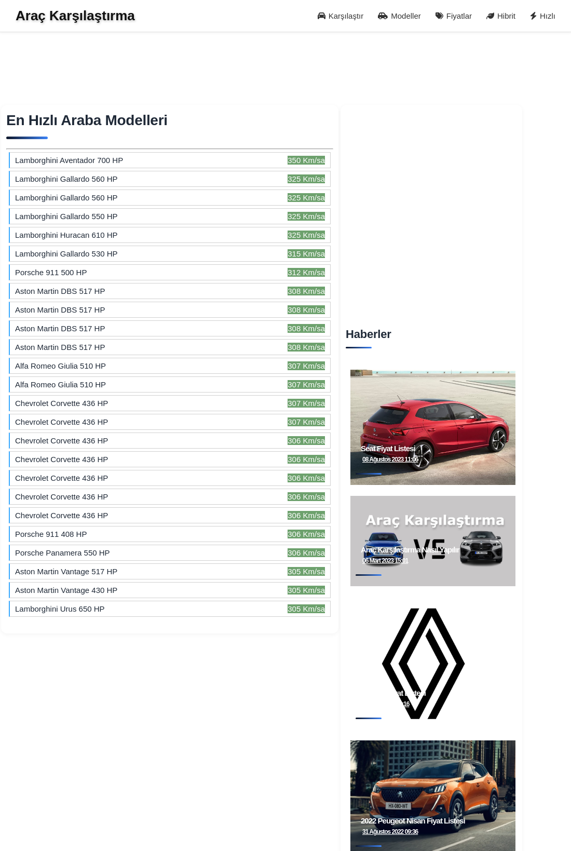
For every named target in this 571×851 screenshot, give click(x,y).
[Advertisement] (271, 75)
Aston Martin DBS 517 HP (60, 328)
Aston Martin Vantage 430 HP (66, 590)
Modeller (399, 15)
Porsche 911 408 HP (51, 534)
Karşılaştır (341, 15)
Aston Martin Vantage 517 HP (66, 571)
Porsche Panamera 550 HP (62, 552)
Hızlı (542, 15)
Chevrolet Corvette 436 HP (61, 403)
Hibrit (500, 15)
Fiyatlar (454, 15)
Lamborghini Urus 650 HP (60, 608)
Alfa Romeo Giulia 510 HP (60, 365)
